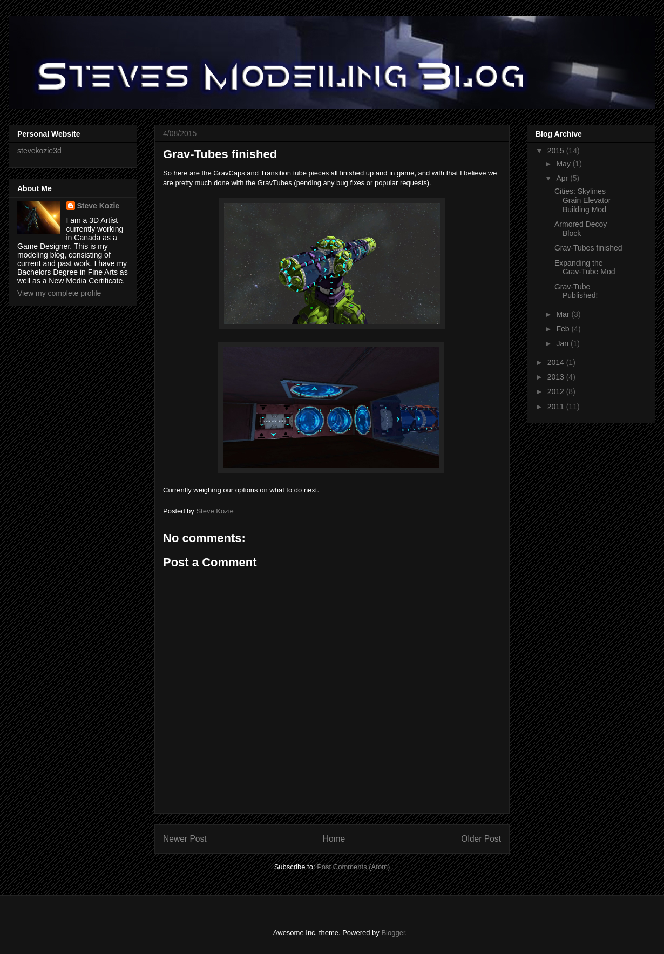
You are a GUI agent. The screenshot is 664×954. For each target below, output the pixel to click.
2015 (556, 150)
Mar (563, 314)
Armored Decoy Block (580, 229)
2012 (556, 391)
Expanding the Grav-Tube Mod (584, 267)
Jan (563, 343)
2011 (556, 406)
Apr (563, 178)
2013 (556, 377)
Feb (563, 328)
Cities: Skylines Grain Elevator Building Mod (582, 200)
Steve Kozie (98, 205)
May (564, 163)
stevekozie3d (39, 150)
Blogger (393, 933)
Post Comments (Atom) (353, 867)
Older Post (481, 838)
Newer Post (185, 838)
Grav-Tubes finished (588, 247)
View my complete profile (59, 293)
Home (334, 838)
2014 (556, 362)
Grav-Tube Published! (576, 291)
